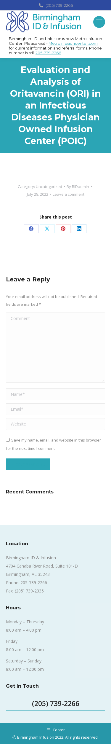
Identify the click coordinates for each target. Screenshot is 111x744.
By (78, 186)
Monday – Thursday (25, 621)
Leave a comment (68, 194)
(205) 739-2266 (55, 5)
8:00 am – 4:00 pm (23, 630)
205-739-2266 (48, 52)
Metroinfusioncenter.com (73, 43)
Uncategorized (49, 186)
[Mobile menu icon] (99, 22)
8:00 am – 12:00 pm (25, 649)
